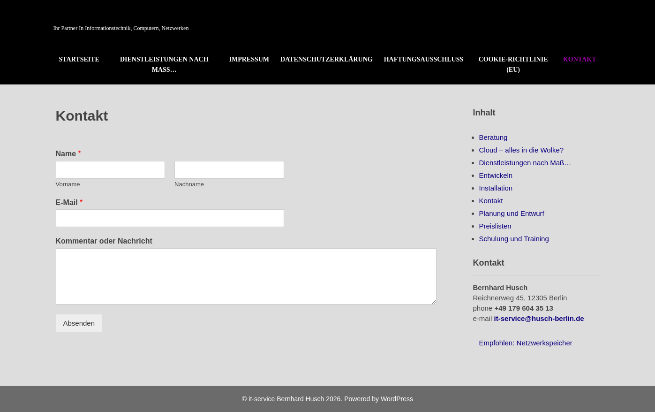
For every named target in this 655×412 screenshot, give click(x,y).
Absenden (79, 323)
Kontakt (579, 59)
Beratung (493, 137)
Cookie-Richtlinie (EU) (513, 64)
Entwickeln (496, 175)
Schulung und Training (514, 239)
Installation (496, 188)
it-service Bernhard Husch (134, 15)
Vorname (68, 184)
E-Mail (69, 202)
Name (68, 154)
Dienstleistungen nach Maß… (164, 64)
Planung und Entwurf (511, 213)
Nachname (189, 184)
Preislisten (495, 226)
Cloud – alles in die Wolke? (521, 150)
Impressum (249, 59)
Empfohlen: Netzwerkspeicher (525, 343)
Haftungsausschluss (424, 59)
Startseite (79, 59)
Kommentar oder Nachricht (104, 241)
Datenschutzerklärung (326, 59)
